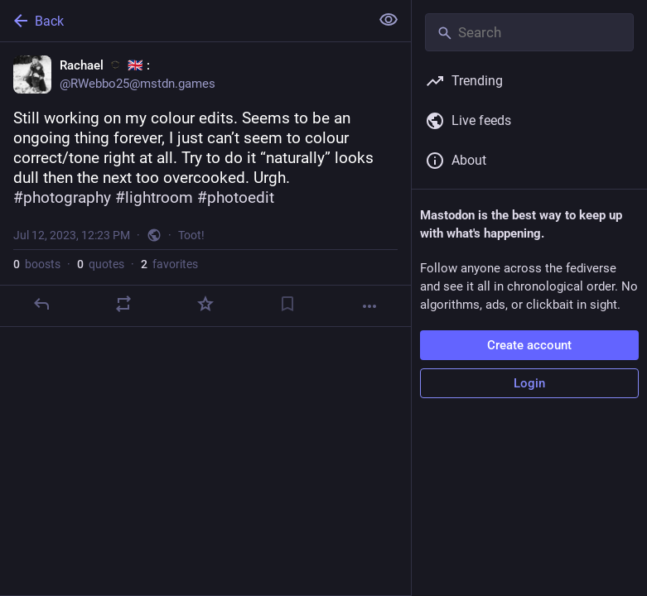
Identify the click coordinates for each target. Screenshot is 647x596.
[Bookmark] (287, 304)
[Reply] (41, 304)
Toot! (191, 235)
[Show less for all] (388, 20)
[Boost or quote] (123, 304)
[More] (369, 306)
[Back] (183, 20)
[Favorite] (205, 304)
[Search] (529, 32)
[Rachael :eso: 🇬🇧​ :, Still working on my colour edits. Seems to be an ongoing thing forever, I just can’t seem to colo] (205, 184)
